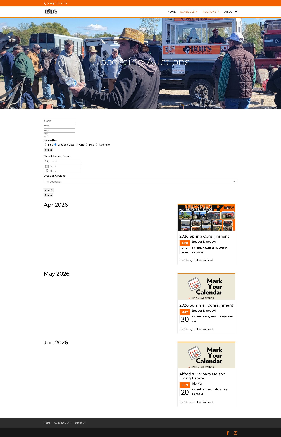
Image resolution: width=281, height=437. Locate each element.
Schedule (187, 11)
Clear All (49, 190)
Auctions (209, 11)
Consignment (62, 422)
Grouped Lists (50, 140)
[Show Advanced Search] (46, 135)
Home (172, 11)
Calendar (103, 144)
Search (48, 149)
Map (90, 144)
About (229, 11)
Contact (80, 422)
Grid (80, 144)
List (49, 144)
